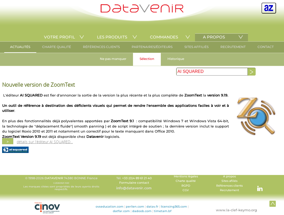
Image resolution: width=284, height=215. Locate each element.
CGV (186, 190)
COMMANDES (164, 37)
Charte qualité (186, 181)
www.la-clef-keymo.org (236, 210)
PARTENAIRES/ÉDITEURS (152, 47)
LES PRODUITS (112, 37)
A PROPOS (214, 37)
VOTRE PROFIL (59, 37)
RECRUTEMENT (233, 47)
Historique (175, 59)
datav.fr (152, 206)
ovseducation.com (109, 206)
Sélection (147, 59)
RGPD (185, 185)
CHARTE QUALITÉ (56, 47)
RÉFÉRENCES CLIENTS (101, 47)
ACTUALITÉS (20, 47)
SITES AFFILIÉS (196, 47)
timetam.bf (162, 211)
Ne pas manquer (113, 59)
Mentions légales (186, 176)
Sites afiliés (229, 181)
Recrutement (229, 190)
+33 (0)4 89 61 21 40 (137, 178)
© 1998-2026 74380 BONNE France (61, 183)
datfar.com (121, 211)
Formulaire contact (134, 183)
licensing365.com (174, 206)
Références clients (229, 185)
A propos (229, 176)
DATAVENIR (54, 178)
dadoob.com (142, 211)
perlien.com (135, 206)
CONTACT (266, 47)
